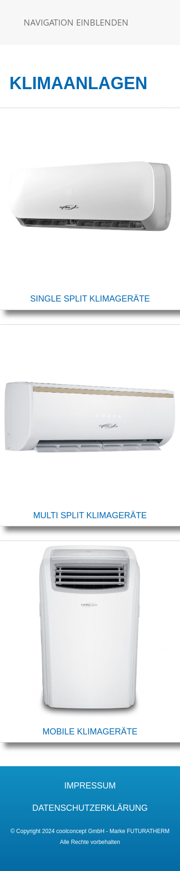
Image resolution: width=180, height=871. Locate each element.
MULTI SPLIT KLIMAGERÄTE (89, 515)
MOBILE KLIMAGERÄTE (90, 731)
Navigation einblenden (76, 22)
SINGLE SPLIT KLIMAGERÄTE (90, 298)
